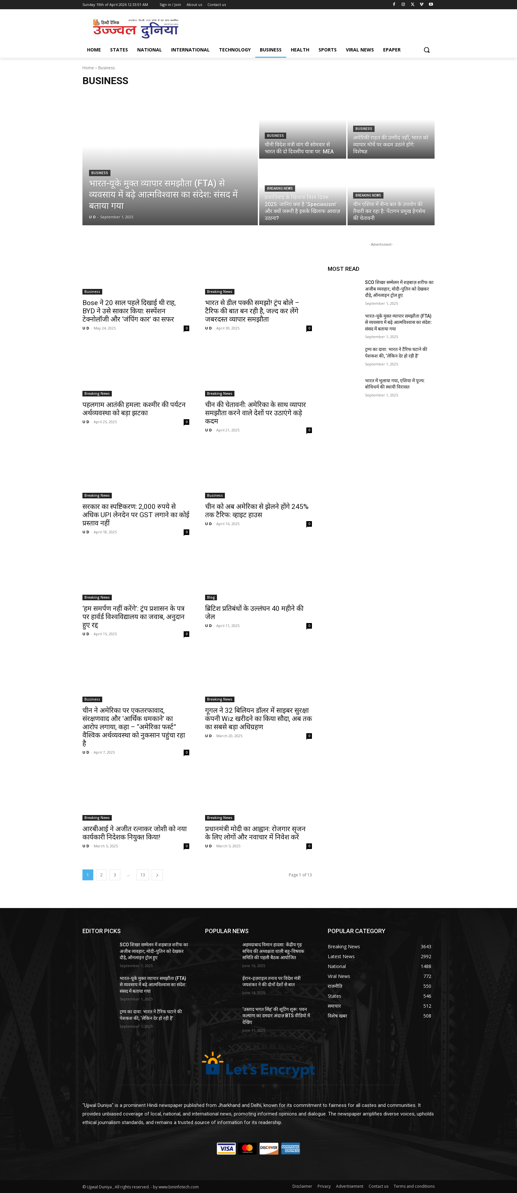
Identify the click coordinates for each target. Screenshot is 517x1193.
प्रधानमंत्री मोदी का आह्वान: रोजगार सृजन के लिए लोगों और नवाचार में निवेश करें (255, 833)
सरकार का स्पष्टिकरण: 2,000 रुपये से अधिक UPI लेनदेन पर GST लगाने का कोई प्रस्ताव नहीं (135, 515)
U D (85, 328)
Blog (211, 597)
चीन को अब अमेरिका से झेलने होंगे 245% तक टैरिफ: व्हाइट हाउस (257, 511)
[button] (427, 50)
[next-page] (157, 874)
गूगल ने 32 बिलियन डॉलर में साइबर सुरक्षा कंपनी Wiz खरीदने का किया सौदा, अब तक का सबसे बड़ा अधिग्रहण (258, 718)
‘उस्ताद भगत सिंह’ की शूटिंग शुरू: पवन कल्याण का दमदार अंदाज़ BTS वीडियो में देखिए (276, 1016)
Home (88, 68)
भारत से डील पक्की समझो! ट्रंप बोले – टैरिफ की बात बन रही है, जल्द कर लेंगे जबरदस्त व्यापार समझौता (252, 311)
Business (99, 173)
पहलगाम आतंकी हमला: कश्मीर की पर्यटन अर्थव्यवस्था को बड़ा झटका (134, 409)
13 (142, 875)
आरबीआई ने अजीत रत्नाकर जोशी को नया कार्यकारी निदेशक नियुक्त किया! (134, 833)
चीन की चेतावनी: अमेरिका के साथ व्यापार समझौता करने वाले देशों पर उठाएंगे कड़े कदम (255, 413)
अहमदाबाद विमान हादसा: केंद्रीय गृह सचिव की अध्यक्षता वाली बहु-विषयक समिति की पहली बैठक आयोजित (273, 951)
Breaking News (280, 188)
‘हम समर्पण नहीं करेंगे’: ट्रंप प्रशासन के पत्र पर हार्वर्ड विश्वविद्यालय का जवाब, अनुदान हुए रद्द (133, 617)
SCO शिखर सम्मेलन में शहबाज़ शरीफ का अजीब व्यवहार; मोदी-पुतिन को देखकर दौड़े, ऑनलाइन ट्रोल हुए (399, 289)
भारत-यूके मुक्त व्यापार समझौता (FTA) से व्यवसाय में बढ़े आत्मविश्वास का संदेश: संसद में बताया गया (398, 322)
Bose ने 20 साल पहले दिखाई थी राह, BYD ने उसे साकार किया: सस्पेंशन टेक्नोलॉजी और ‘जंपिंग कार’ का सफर (129, 311)
